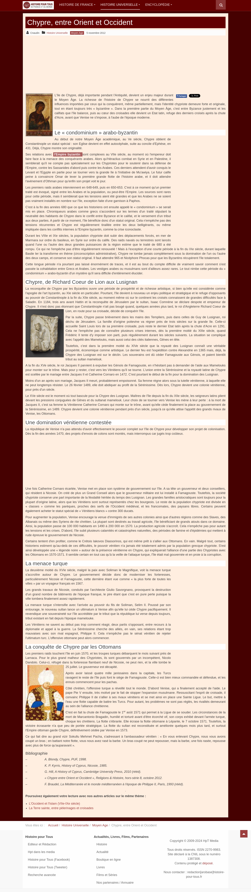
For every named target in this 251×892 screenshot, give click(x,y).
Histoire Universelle (120, 4)
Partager (181, 96)
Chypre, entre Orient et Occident (80, 22)
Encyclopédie (158, 4)
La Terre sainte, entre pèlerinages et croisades (61, 808)
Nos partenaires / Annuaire (115, 882)
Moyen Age (100, 825)
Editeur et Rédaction (42, 844)
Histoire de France (77, 4)
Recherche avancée (42, 875)
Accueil (53, 825)
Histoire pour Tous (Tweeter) (47, 867)
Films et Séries (106, 875)
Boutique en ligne (108, 859)
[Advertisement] (125, 64)
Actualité (102, 852)
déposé (207, 863)
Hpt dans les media (41, 852)
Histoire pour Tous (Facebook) (49, 859)
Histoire (101, 844)
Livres (100, 867)
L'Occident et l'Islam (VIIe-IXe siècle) (54, 803)
